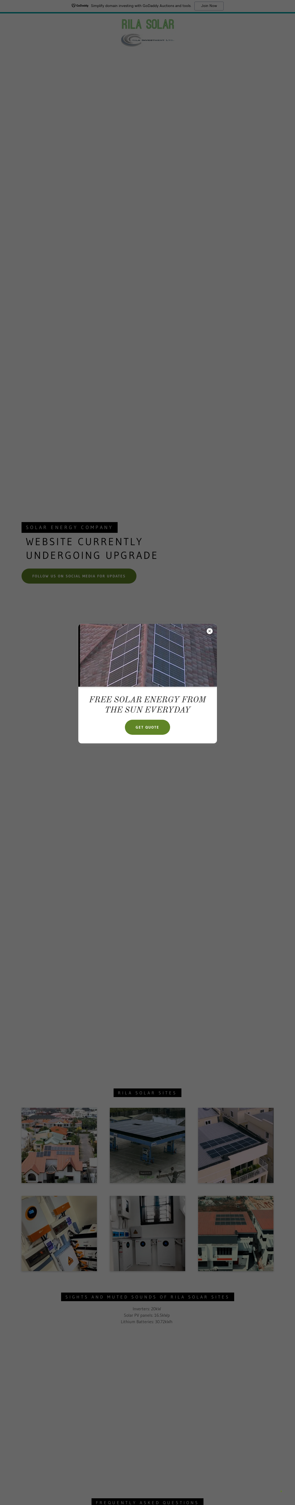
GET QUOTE (147, 727)
